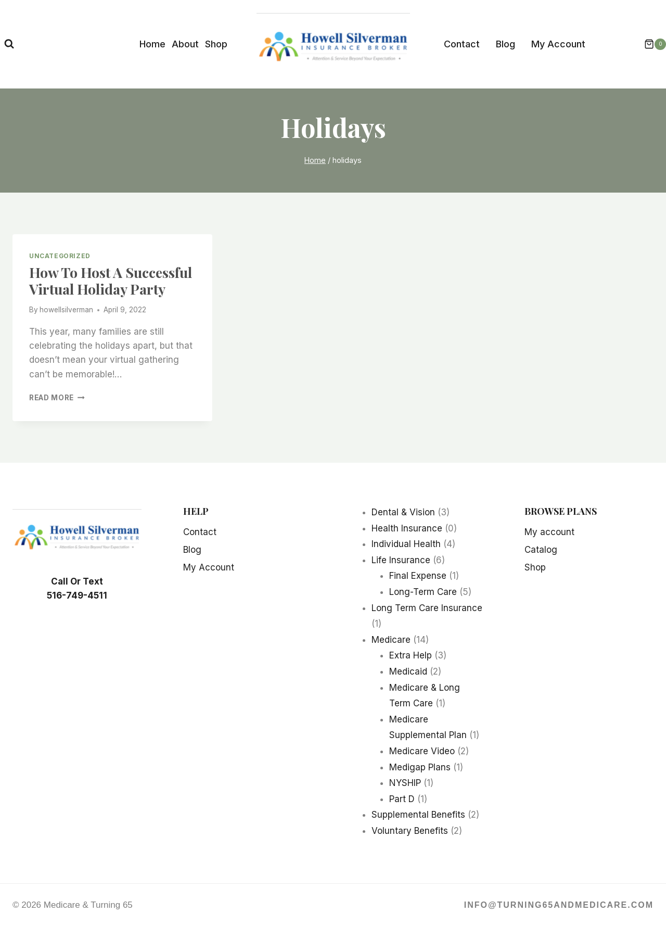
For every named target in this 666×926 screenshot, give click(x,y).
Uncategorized (60, 256)
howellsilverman (66, 310)
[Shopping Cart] (650, 44)
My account (549, 532)
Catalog (540, 549)
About (185, 44)
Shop (216, 44)
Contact (462, 44)
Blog (505, 44)
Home (152, 44)
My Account (558, 44)
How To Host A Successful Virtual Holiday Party (110, 280)
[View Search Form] (9, 44)
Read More (57, 398)
